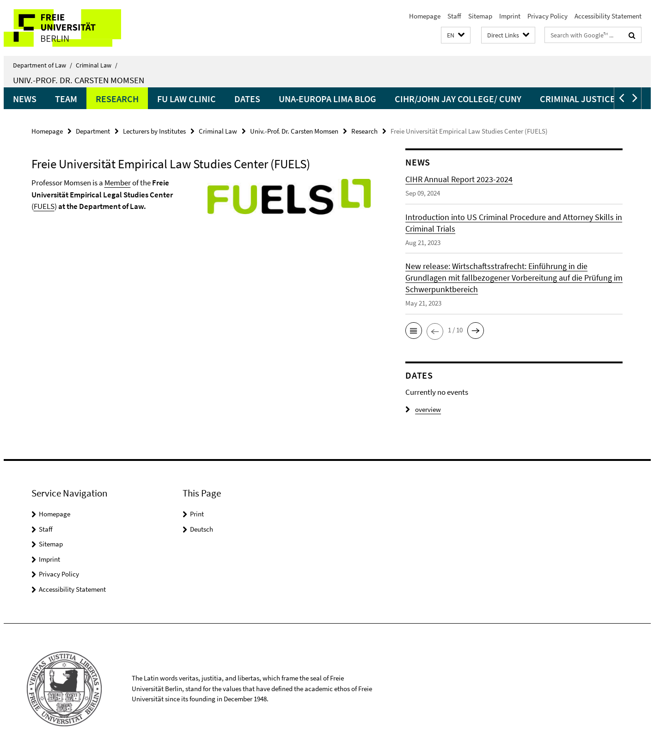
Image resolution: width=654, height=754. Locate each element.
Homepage (424, 16)
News (25, 98)
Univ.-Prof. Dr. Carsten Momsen (78, 80)
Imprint (509, 16)
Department (93, 131)
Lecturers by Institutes (154, 131)
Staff (454, 16)
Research (117, 98)
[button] (456, 35)
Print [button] (197, 513)
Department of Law (42, 65)
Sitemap (480, 16)
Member (117, 183)
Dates (247, 98)
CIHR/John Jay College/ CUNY (458, 98)
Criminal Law (96, 65)
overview (423, 409)
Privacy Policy (547, 16)
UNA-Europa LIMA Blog (327, 98)
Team (66, 98)
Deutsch (201, 529)
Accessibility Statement (608, 16)
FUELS (44, 206)
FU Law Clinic (186, 98)
